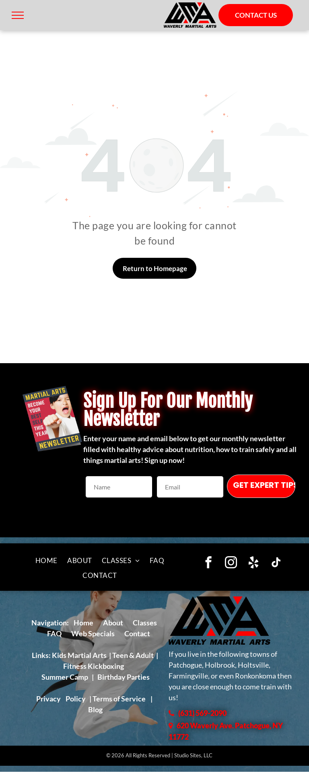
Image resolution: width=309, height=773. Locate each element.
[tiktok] (276, 563)
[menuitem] (46, 560)
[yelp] (254, 563)
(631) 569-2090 (202, 713)
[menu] (17, 15)
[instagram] (231, 563)
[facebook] (209, 563)
